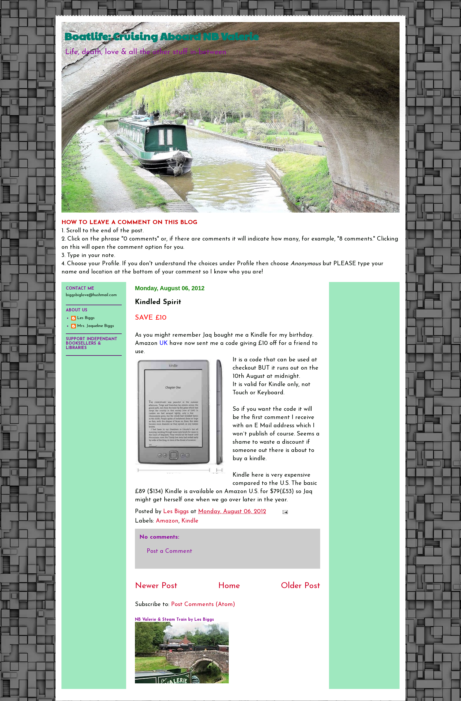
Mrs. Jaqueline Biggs (95, 326)
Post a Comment (169, 551)
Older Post (300, 586)
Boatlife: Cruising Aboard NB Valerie (161, 36)
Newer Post (156, 586)
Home (229, 586)
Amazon (167, 521)
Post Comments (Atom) (203, 604)
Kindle (189, 521)
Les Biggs (86, 318)
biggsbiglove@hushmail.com (91, 295)
